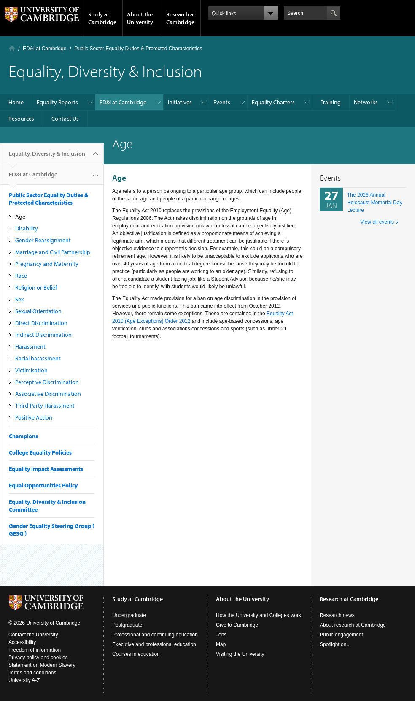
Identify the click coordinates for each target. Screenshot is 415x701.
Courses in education (136, 654)
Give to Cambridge (237, 625)
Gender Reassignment (43, 240)
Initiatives (180, 102)
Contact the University (33, 635)
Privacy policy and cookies (38, 657)
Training (331, 102)
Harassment (30, 346)
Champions (23, 436)
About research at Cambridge (353, 625)
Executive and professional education (154, 644)
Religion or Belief (36, 287)
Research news (337, 615)
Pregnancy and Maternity (46, 264)
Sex (19, 299)
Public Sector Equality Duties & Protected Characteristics (138, 48)
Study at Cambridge (102, 18)
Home (12, 48)
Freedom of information (34, 650)
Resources (21, 118)
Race (21, 275)
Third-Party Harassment (45, 405)
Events (221, 102)
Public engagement (341, 635)
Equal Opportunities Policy (43, 485)
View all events (377, 222)
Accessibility (22, 642)
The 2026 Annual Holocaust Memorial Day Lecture (374, 202)
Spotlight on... (335, 644)
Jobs (221, 635)
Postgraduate (127, 625)
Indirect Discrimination (43, 334)
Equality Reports (57, 102)
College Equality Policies (40, 452)
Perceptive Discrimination (47, 382)
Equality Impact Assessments (46, 469)
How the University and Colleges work (258, 615)
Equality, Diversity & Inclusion (47, 157)
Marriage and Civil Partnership (52, 252)
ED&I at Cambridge (44, 48)
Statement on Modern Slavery (41, 665)
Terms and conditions (32, 673)
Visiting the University (240, 654)
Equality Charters (273, 102)
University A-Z (24, 680)
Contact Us (65, 118)
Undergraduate (129, 615)
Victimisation (31, 370)
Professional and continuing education (155, 635)
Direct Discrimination (41, 323)
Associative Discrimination (48, 394)
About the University (140, 18)
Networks (366, 102)
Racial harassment (38, 358)
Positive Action (33, 417)
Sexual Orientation (38, 311)
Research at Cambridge (180, 18)
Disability (26, 228)
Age (20, 216)
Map (221, 644)
